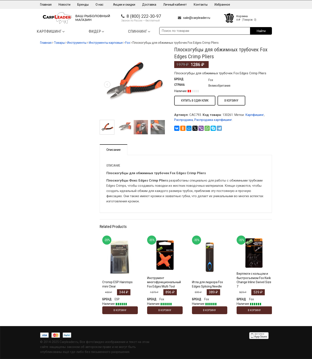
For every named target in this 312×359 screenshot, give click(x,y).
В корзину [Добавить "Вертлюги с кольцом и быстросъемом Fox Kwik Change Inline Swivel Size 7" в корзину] (254, 310)
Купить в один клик (194, 100)
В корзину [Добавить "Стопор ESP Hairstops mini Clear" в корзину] (120, 310)
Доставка (149, 4)
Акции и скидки (124, 4)
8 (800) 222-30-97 (144, 16)
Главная (46, 4)
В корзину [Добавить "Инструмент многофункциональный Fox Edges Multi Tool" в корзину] (164, 310)
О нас (101, 4)
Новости (64, 4)
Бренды (83, 4)
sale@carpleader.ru (196, 18)
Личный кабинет (175, 4)
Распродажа (183, 120)
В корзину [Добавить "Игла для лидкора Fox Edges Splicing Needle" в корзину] (209, 310)
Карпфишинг (254, 115)
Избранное (222, 4)
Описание (113, 150)
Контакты (201, 4)
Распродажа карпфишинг (213, 120)
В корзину (231, 100)
